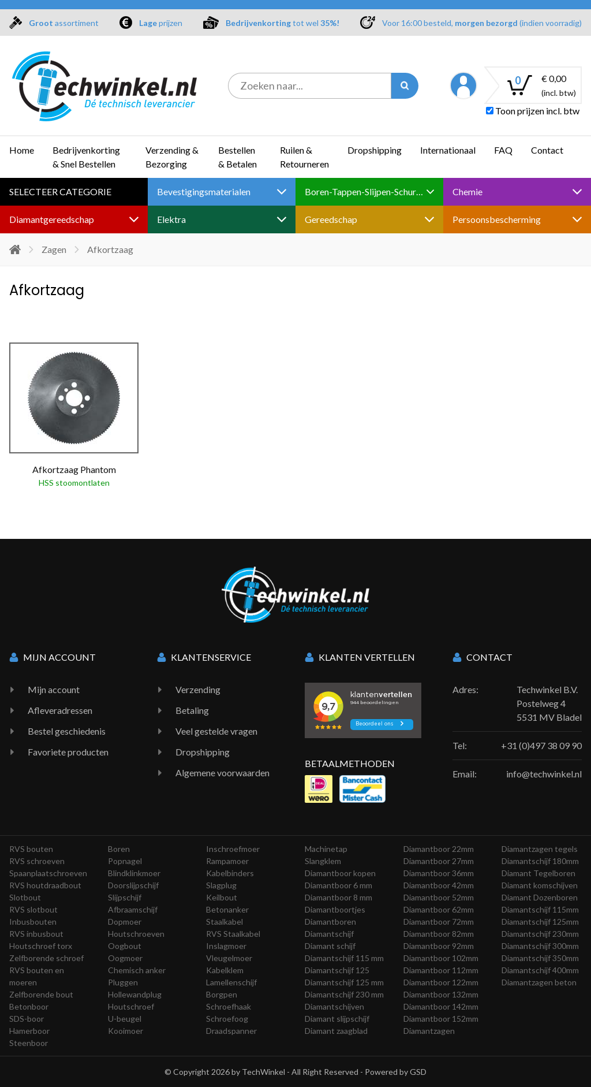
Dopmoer (124, 921)
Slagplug (221, 885)
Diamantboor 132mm (440, 994)
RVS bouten (31, 849)
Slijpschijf (124, 897)
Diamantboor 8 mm (338, 897)
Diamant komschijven (540, 885)
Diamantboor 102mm (440, 958)
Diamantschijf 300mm (540, 946)
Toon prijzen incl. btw (532, 110)
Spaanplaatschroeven (48, 873)
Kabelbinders (230, 873)
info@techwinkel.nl (544, 773)
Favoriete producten (68, 751)
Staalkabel (224, 921)
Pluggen (123, 982)
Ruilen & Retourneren (304, 156)
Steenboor (28, 1043)
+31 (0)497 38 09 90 (541, 745)
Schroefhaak (228, 1006)
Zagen (54, 249)
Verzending (197, 689)
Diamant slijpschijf (337, 1018)
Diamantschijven (334, 1006)
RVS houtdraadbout (45, 885)
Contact (547, 149)
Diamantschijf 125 (337, 970)
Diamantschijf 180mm (540, 861)
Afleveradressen (60, 710)
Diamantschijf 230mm (540, 934)
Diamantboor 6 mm (338, 885)
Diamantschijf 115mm (540, 909)
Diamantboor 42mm (438, 885)
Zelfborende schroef (46, 958)
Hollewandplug (135, 994)
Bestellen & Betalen (237, 156)
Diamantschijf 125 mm (344, 982)
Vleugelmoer (229, 958)
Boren (119, 849)
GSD (418, 1072)
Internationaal (448, 149)
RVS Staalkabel (233, 934)
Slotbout (25, 897)
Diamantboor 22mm (438, 849)
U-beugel (124, 1018)
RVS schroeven (37, 861)
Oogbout (124, 946)
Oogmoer (125, 958)
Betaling (192, 710)
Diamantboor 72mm (438, 921)
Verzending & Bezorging (172, 156)
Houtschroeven (136, 934)
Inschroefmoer (233, 849)
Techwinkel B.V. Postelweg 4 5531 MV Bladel (549, 703)
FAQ (503, 149)
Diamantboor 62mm (438, 909)
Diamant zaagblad (336, 1031)
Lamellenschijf (231, 982)
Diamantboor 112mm (440, 970)
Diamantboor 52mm (438, 897)
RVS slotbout (33, 909)
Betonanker (227, 909)
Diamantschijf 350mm (540, 958)
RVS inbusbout (36, 934)
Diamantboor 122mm (440, 982)
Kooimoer (125, 1031)
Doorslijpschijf (133, 885)
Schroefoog (227, 1018)
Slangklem (323, 861)
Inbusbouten (33, 921)
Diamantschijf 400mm (540, 970)
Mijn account (54, 689)
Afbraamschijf (133, 909)
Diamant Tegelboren (538, 873)
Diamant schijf (330, 946)
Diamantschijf (329, 934)
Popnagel (125, 861)
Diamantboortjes (335, 909)
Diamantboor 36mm (438, 873)
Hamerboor (29, 1031)
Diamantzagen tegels (540, 849)
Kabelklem (225, 970)
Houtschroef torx (40, 946)
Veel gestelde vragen (216, 730)
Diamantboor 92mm (438, 946)
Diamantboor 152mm (440, 1018)
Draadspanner (231, 1031)
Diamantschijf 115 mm (344, 958)
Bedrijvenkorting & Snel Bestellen (86, 156)
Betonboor (28, 1006)
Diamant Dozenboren (540, 897)
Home (21, 149)
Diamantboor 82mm (438, 934)
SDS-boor (26, 1018)
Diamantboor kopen (340, 873)
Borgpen (221, 994)
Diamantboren (330, 921)
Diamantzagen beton (539, 982)
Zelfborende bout (41, 994)
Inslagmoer (226, 946)
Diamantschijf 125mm (540, 921)
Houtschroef (131, 1006)
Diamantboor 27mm (438, 861)
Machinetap (326, 849)
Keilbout (221, 897)
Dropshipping (374, 149)
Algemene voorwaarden (222, 772)
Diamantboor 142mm (440, 1006)
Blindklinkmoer (134, 873)
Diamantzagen (429, 1031)
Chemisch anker (137, 970)
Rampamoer (227, 861)
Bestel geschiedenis (67, 730)
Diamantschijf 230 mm (344, 994)
